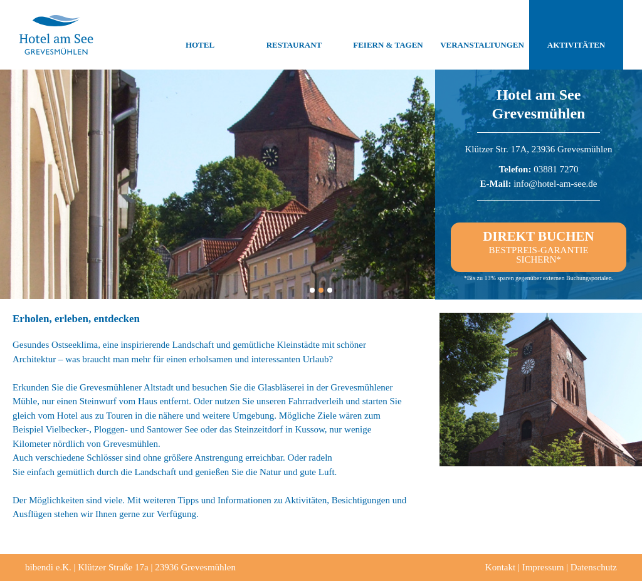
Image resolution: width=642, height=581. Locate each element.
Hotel (200, 35)
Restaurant (294, 35)
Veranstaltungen (482, 35)
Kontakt (500, 567)
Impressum (543, 567)
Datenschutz (594, 567)
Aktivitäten (576, 35)
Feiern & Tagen (388, 35)
